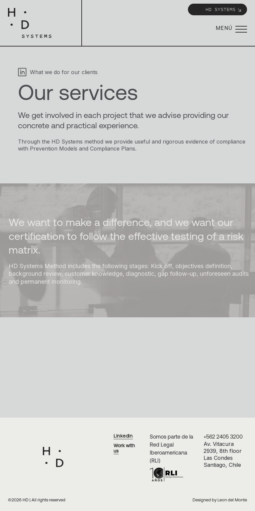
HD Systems (224, 9)
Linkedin (123, 436)
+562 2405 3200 (223, 437)
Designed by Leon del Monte (220, 499)
